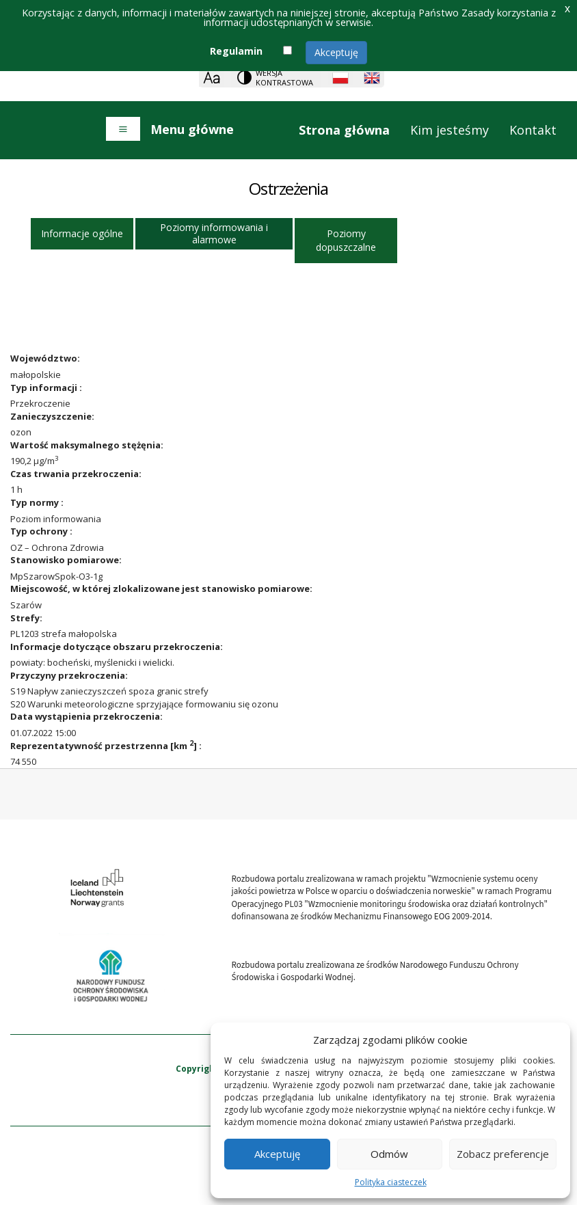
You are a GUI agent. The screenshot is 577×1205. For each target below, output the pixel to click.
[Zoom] (211, 77)
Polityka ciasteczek (391, 1182)
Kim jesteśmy (449, 130)
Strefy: (26, 618)
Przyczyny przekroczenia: (69, 675)
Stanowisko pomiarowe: (66, 560)
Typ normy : (37, 502)
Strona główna (344, 130)
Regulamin (236, 50)
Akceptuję (336, 52)
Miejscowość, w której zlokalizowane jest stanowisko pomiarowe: (161, 588)
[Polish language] (340, 78)
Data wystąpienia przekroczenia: (86, 716)
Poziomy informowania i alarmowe (214, 233)
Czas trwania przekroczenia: (76, 474)
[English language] (372, 78)
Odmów (389, 1154)
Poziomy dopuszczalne (346, 240)
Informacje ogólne (82, 233)
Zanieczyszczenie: (52, 416)
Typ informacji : (46, 387)
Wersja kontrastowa (284, 77)
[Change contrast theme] (276, 77)
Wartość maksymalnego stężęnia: (86, 445)
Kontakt (532, 130)
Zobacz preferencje (503, 1154)
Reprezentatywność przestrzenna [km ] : (106, 746)
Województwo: (45, 358)
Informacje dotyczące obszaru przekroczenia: (116, 646)
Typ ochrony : (41, 531)
